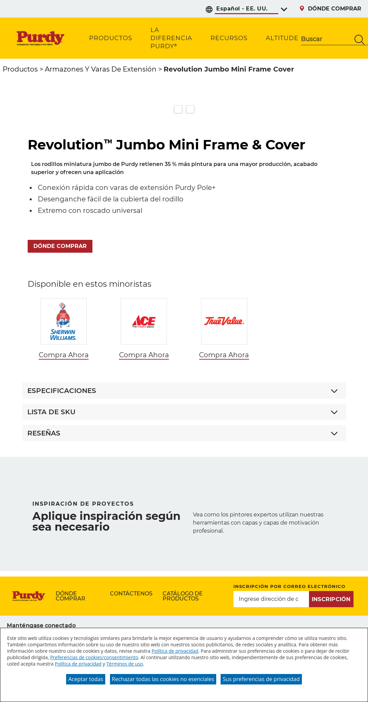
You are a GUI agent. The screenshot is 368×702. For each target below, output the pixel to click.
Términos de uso (124, 664)
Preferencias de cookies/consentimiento (94, 657)
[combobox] (326, 39)
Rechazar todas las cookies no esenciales (163, 679)
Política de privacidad (174, 651)
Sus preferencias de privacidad (261, 679)
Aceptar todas (85, 679)
